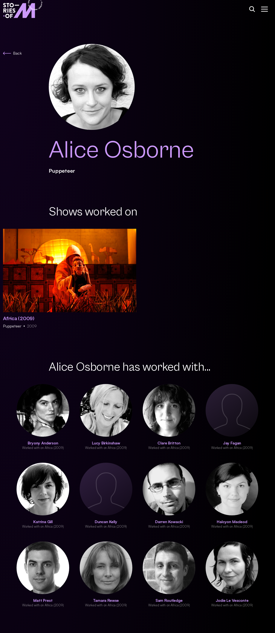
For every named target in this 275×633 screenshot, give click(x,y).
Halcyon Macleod (232, 521)
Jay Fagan (232, 443)
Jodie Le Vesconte (232, 600)
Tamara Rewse (106, 600)
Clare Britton (168, 443)
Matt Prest (42, 600)
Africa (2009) (18, 319)
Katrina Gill (43, 521)
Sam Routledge (169, 600)
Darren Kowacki (169, 521)
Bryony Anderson (43, 443)
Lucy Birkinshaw (106, 443)
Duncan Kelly (106, 521)
